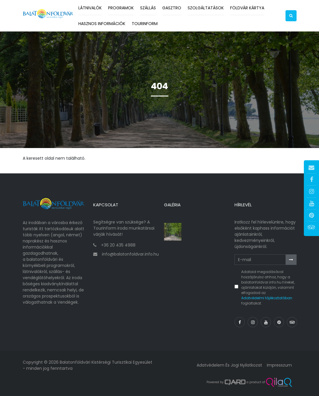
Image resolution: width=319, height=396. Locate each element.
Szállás (148, 8)
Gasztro (171, 8)
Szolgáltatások (206, 8)
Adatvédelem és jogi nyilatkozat (229, 365)
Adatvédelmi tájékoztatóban (266, 297)
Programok (121, 8)
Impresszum (279, 365)
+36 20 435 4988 (118, 245)
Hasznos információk (101, 24)
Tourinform (145, 24)
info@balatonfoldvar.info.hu (130, 254)
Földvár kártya (247, 8)
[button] (291, 15)
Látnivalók (90, 8)
